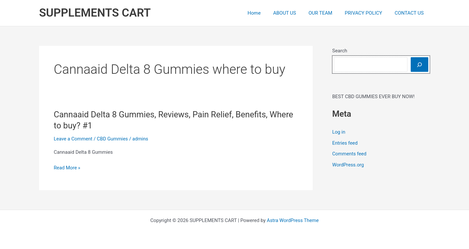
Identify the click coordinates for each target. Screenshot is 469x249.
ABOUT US (294, 13)
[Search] (419, 64)
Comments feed (349, 154)
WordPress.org (348, 165)
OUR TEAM (327, 13)
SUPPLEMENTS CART (95, 13)
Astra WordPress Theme (292, 220)
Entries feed (345, 143)
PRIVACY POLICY (367, 13)
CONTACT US (410, 13)
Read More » (67, 168)
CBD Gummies (113, 139)
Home (266, 13)
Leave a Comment (73, 139)
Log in (339, 132)
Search (339, 51)
